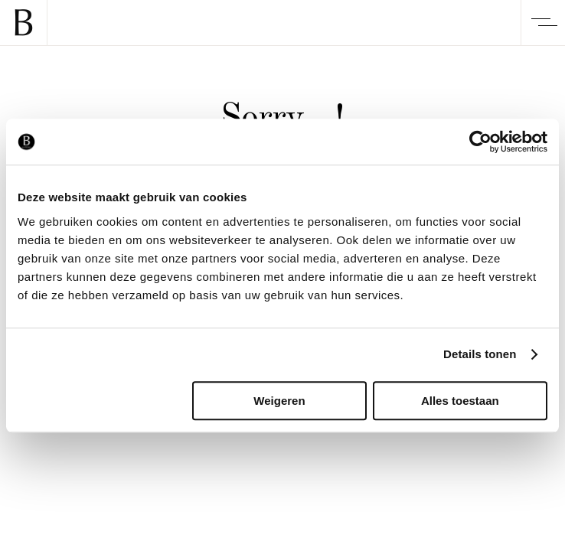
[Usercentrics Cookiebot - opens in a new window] (480, 141)
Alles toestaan (460, 400)
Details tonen (479, 353)
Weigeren (279, 400)
